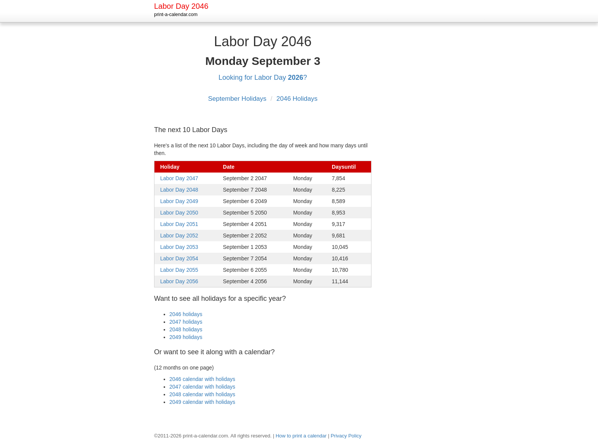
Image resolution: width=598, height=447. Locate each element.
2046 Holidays (297, 98)
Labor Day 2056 (179, 281)
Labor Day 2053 (179, 247)
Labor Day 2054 (179, 258)
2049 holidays (185, 337)
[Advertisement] (413, 144)
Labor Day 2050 (179, 213)
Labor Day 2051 (179, 224)
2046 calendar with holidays (202, 379)
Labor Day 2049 (179, 201)
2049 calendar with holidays (202, 402)
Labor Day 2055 (179, 270)
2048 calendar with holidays (202, 394)
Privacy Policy (346, 436)
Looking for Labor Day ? (263, 77)
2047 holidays (185, 322)
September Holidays (238, 98)
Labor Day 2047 (179, 178)
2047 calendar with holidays (202, 387)
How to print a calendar (301, 436)
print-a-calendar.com (176, 14)
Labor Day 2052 (179, 235)
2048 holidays (185, 329)
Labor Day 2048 (179, 190)
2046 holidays (185, 314)
